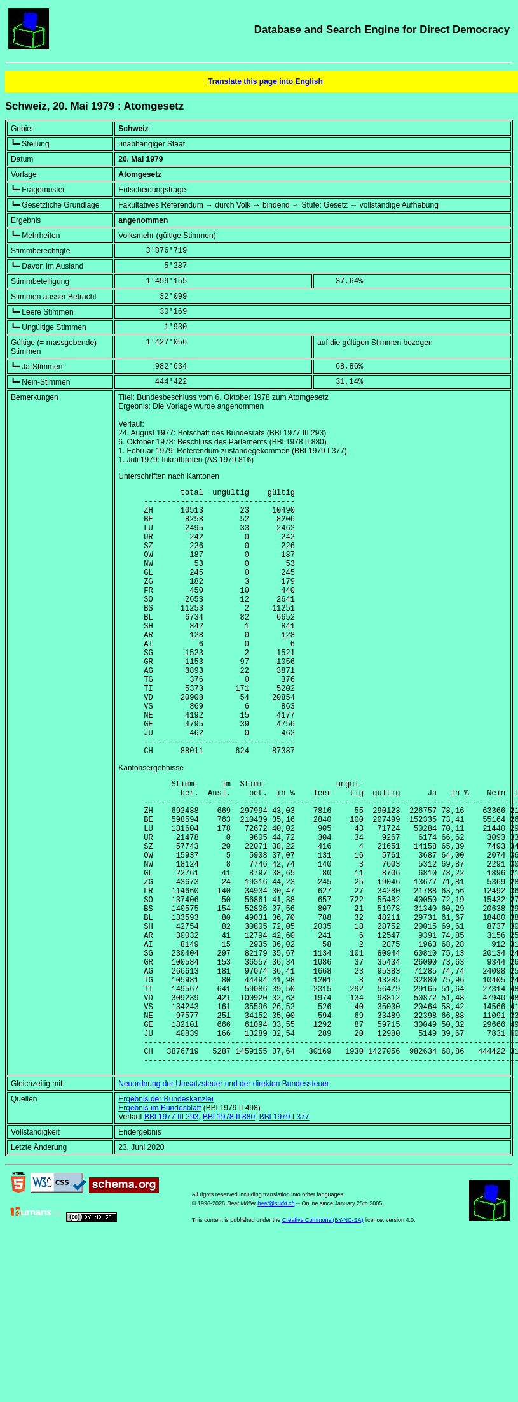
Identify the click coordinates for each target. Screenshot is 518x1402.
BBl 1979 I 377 (284, 1235)
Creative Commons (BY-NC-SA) (323, 1338)
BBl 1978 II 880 (229, 1235)
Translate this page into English (265, 81)
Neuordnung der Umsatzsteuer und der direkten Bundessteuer (223, 1202)
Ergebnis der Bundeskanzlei (165, 1217)
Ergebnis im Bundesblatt (159, 1226)
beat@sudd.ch (275, 1322)
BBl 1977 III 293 (171, 1235)
